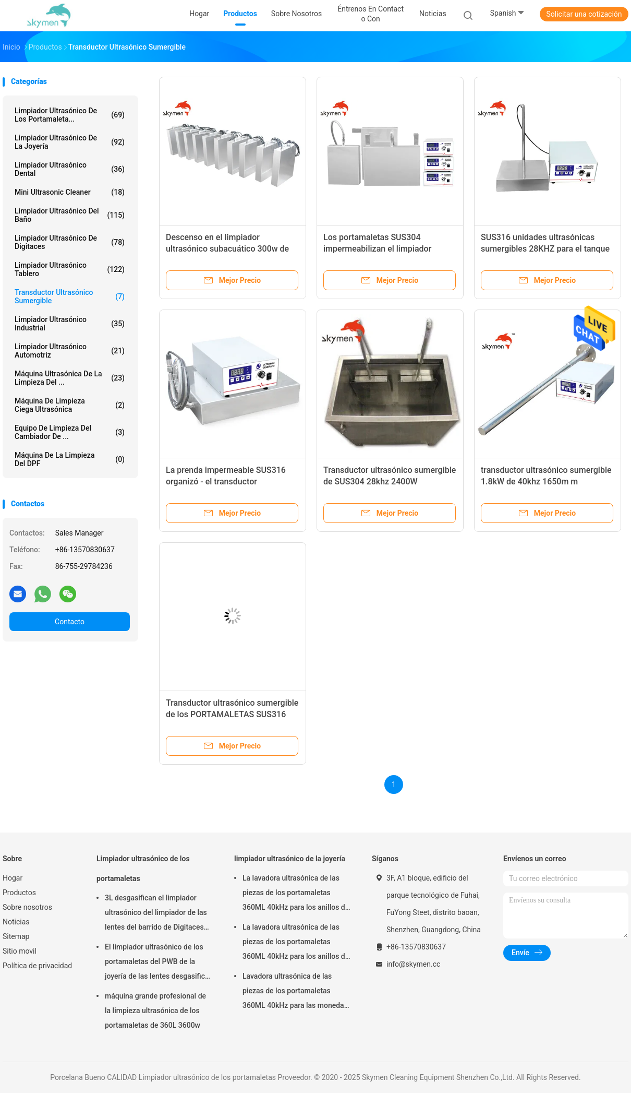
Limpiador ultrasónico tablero (70, 269)
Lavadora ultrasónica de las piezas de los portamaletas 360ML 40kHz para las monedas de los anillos (295, 992)
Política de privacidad (37, 965)
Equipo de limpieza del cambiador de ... (70, 432)
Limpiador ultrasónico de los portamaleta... (70, 114)
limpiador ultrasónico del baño (70, 215)
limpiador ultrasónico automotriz (70, 350)
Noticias (16, 922)
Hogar (12, 878)
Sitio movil (20, 951)
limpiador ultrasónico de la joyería (70, 142)
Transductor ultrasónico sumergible (70, 296)
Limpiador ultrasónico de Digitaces (70, 242)
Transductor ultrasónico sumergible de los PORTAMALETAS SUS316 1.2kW (232, 714)
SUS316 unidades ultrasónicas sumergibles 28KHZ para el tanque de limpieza (545, 248)
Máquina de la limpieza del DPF (70, 459)
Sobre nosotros (27, 907)
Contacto (69, 621)
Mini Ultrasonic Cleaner (70, 192)
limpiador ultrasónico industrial (70, 323)
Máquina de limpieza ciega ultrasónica (70, 405)
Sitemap (16, 936)
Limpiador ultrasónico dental (70, 169)
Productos (19, 892)
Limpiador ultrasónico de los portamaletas (143, 868)
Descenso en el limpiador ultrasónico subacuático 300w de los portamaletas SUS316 (227, 248)
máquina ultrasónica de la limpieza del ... (70, 378)
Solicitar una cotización (584, 14)
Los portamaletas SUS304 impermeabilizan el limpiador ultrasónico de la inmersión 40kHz (387, 248)
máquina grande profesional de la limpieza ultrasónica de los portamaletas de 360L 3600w (155, 1010)
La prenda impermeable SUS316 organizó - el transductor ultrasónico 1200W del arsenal (226, 481)
